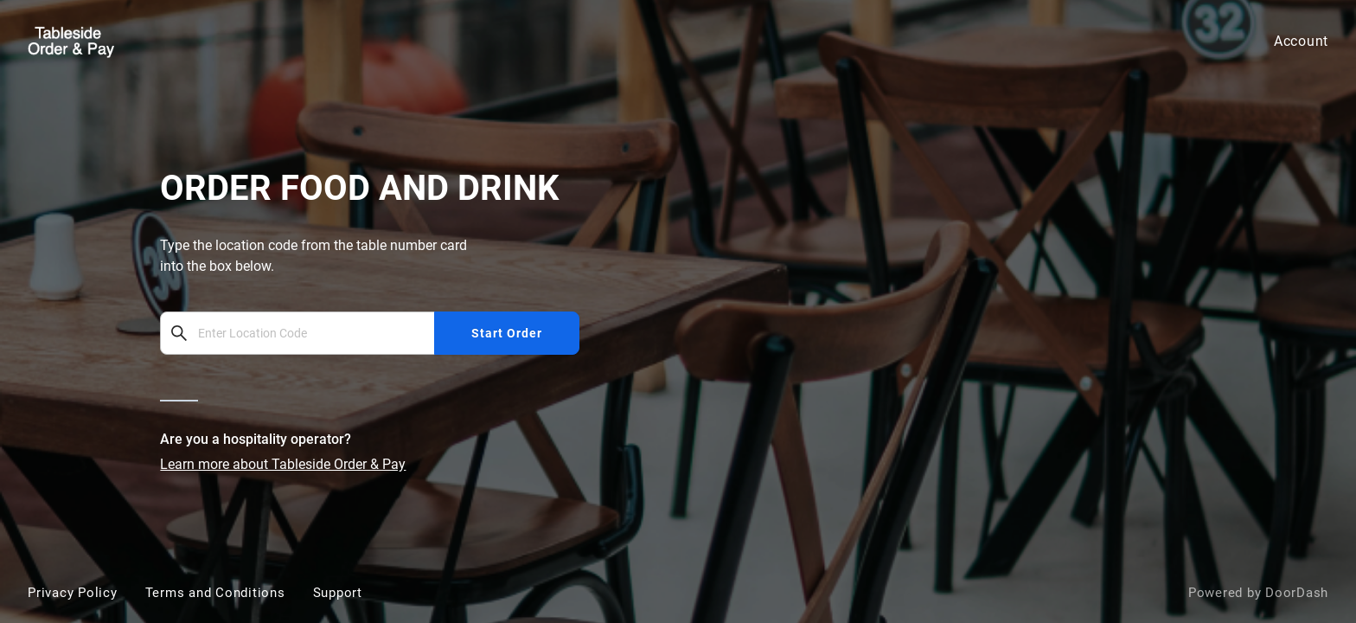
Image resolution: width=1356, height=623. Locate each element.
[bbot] (678, 311)
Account (1301, 41)
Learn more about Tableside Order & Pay (283, 464)
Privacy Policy (73, 593)
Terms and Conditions (215, 593)
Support (337, 593)
